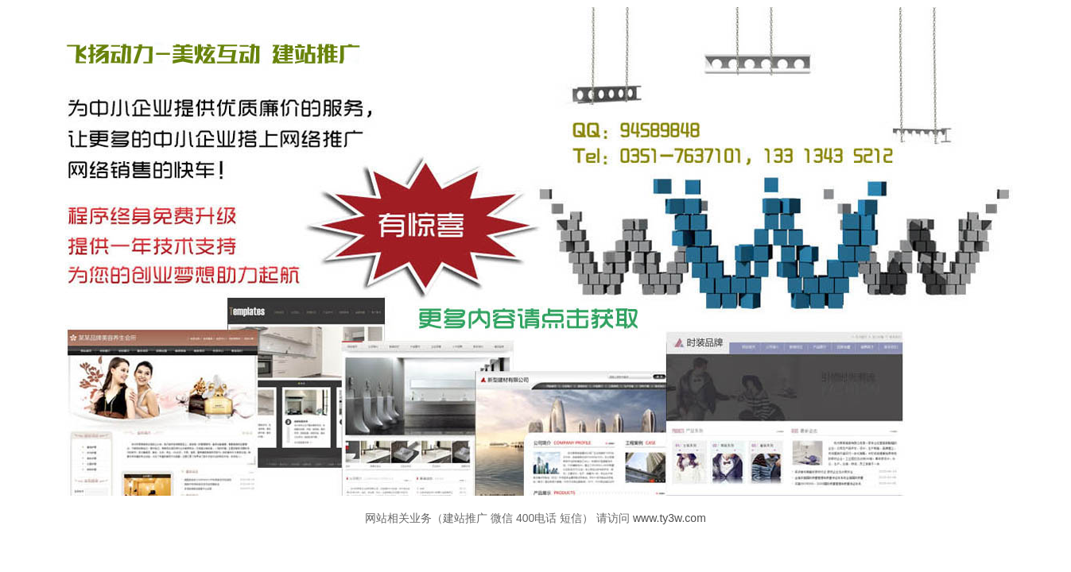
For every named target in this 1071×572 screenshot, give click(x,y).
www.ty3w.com (669, 518)
